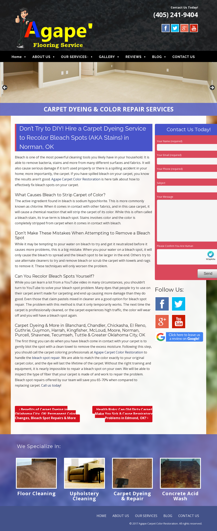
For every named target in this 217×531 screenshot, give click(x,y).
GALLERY (111, 57)
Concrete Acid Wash (180, 497)
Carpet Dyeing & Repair (132, 497)
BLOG (161, 57)
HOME (101, 517)
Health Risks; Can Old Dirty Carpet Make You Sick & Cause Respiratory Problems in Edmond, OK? (123, 415)
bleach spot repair (46, 359)
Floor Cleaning (36, 494)
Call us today (51, 387)
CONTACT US (187, 57)
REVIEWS (137, 57)
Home (20, 57)
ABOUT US (45, 57)
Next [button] (212, 89)
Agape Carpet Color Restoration (75, 180)
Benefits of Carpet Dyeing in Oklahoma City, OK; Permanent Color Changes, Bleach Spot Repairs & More (45, 415)
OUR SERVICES (77, 57)
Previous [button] (5, 89)
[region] (108, 90)
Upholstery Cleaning (84, 497)
